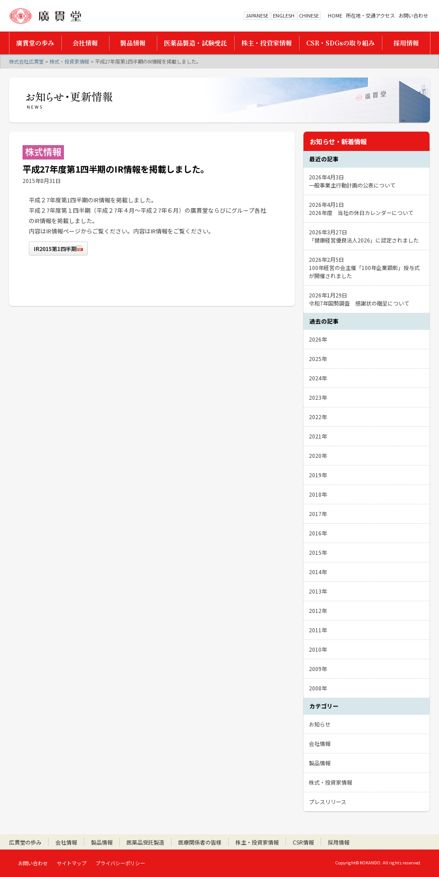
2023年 (318, 397)
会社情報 (319, 743)
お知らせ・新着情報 (338, 141)
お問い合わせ (413, 15)
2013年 (318, 591)
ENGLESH (283, 15)
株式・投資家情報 (69, 61)
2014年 (318, 572)
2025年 (318, 358)
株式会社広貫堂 (45, 16)
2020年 (318, 455)
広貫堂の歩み (25, 842)
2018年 (318, 494)
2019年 (318, 475)
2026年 (318, 339)
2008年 (318, 688)
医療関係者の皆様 (200, 842)
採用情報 (338, 842)
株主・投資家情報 (257, 842)
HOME (335, 15)
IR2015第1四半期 (55, 248)
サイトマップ (71, 863)
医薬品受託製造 (145, 842)
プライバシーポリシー (120, 863)
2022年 (318, 416)
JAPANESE (256, 15)
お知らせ (319, 724)
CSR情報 (303, 842)
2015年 (318, 552)
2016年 (318, 533)
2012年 (318, 610)
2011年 (318, 630)
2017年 (318, 513)
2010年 (318, 649)
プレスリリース (327, 801)
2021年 (318, 436)
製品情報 (319, 763)
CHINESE (309, 15)
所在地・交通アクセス (370, 15)
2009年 (318, 668)
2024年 (318, 378)
